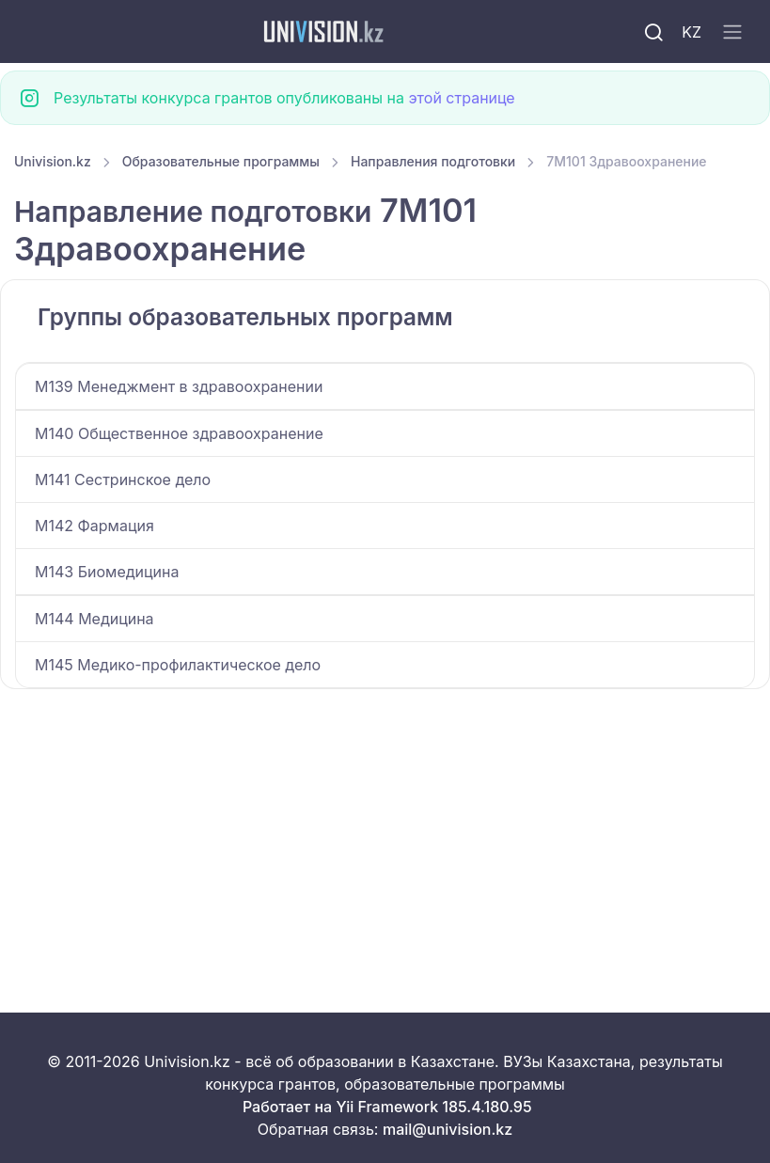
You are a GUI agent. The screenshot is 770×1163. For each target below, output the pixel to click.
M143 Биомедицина (107, 571)
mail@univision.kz (447, 1129)
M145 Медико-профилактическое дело (178, 664)
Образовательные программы (221, 161)
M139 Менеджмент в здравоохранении (178, 386)
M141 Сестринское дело (123, 479)
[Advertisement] (385, 828)
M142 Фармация (94, 525)
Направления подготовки (433, 161)
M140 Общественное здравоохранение (179, 433)
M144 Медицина (94, 618)
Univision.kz (52, 161)
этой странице (461, 97)
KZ (691, 32)
